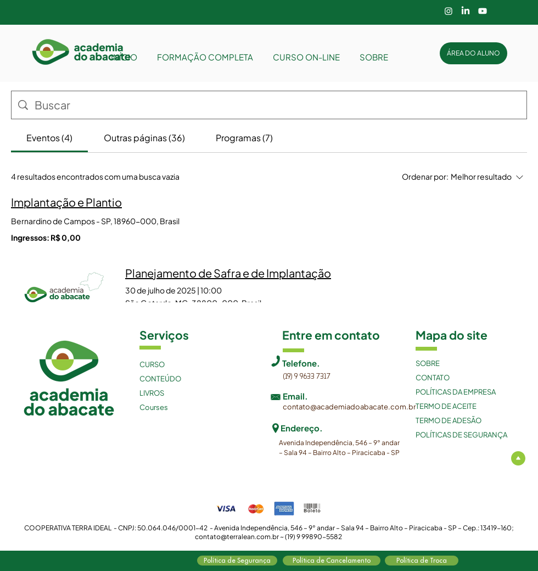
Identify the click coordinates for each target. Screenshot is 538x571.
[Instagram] (448, 11)
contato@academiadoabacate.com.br (349, 406)
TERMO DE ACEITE (446, 406)
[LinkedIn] (465, 11)
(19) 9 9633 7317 (306, 376)
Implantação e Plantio (66, 202)
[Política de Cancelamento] (331, 561)
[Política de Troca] (421, 561)
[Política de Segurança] (237, 561)
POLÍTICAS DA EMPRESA (456, 391)
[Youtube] (482, 11)
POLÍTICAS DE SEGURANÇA (461, 434)
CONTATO (433, 377)
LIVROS (151, 393)
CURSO (152, 364)
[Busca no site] (277, 105)
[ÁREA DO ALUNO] (473, 53)
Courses (153, 407)
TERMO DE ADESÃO (448, 420)
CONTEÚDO (160, 378)
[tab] (49, 138)
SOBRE (428, 363)
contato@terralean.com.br (237, 537)
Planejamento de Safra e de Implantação (228, 273)
